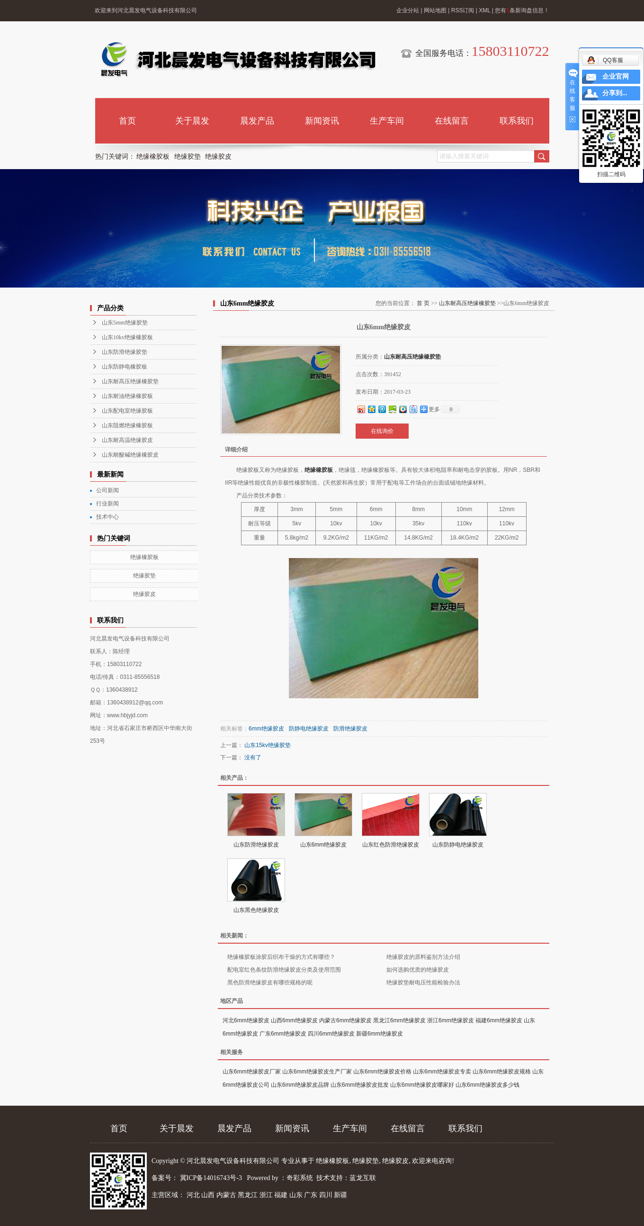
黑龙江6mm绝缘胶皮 (399, 1020)
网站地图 (435, 10)
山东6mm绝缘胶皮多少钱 (487, 1085)
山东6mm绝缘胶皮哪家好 (422, 1085)
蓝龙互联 (362, 1177)
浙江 (266, 1195)
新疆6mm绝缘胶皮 (379, 1033)
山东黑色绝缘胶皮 (256, 910)
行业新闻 (107, 503)
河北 (193, 1195)
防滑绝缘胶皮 (350, 728)
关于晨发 (192, 121)
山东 (296, 1195)
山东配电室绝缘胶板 (127, 410)
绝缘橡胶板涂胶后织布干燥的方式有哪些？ (281, 957)
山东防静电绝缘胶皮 (457, 844)
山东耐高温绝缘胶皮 (127, 440)
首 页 (423, 303)
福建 (280, 1195)
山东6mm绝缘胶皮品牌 (300, 1085)
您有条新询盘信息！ (522, 10)
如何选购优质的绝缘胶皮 (417, 969)
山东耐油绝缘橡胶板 (127, 396)
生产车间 (387, 121)
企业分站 (407, 10)
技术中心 (107, 517)
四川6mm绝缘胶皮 (331, 1033)
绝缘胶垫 (187, 156)
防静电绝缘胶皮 (309, 728)
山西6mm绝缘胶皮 (294, 1020)
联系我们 (517, 121)
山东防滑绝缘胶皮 (256, 844)
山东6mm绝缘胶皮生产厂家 (317, 1071)
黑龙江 (248, 1195)
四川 (325, 1195)
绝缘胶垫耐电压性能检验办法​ (423, 982)
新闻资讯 (322, 121)
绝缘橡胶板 (153, 156)
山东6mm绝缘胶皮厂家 (252, 1071)
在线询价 (382, 431)
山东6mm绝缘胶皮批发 (360, 1085)
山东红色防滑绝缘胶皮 (390, 844)
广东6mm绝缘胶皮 (282, 1033)
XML (484, 10)
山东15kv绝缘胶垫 (267, 745)
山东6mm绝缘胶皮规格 (502, 1071)
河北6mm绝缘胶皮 (246, 1020)
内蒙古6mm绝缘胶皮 (345, 1020)
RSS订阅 (462, 10)
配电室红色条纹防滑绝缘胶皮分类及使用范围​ (284, 969)
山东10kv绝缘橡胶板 (127, 337)
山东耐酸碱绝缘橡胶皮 (130, 454)
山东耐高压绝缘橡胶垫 (130, 381)
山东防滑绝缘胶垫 (124, 352)
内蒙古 (226, 1195)
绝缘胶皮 (218, 156)
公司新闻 (107, 490)
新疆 (340, 1195)
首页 (127, 121)
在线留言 (452, 121)
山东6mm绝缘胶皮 (323, 844)
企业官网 (615, 76)
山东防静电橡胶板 (124, 366)
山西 (208, 1195)
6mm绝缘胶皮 (266, 728)
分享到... (614, 93)
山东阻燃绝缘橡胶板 (127, 425)
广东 (310, 1195)
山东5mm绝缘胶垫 (125, 322)
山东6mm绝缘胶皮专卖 (442, 1071)
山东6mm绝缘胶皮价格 (382, 1071)
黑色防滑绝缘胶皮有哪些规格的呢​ (270, 982)
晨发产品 (257, 121)
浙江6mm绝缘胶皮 (450, 1020)
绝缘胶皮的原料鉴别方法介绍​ (423, 957)
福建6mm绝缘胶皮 (498, 1020)
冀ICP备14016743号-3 (212, 1177)
